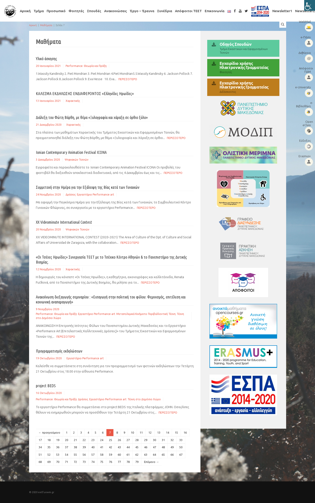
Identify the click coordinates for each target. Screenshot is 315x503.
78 (128, 461)
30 (154, 440)
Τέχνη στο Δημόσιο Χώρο (144, 399)
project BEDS (46, 385)
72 (75, 461)
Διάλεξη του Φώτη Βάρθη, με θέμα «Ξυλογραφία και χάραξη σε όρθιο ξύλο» (92, 117)
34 (40, 447)
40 (92, 447)
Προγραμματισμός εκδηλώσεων (59, 351)
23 (92, 440)
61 (128, 454)
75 (101, 461)
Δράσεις (71, 194)
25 (110, 440)
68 (40, 461)
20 (66, 440)
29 (145, 440)
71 (66, 461)
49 (172, 447)
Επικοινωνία (214, 11)
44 (128, 447)
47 (154, 447)
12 (150, 432)
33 (180, 440)
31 (163, 440)
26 (119, 440)
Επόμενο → (151, 461)
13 (158, 432)
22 (84, 440)
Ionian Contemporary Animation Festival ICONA (71, 152)
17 (40, 440)
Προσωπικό (56, 11)
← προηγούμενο (49, 432)
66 (172, 454)
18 (49, 440)
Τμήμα (39, 11)
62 (136, 454)
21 (75, 440)
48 (163, 447)
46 (145, 447)
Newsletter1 (282, 11)
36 (57, 447)
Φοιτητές (76, 11)
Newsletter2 (305, 11)
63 (145, 454)
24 (101, 440)
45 (136, 447)
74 (92, 461)
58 (101, 454)
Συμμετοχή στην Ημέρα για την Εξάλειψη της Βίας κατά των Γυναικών (87, 187)
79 (136, 461)
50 (180, 447)
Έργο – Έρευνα (142, 11)
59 (110, 454)
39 (84, 447)
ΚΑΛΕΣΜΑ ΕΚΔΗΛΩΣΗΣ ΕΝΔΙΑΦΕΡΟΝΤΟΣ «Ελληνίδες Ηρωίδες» (85, 93)
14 (167, 432)
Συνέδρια (164, 11)
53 (57, 454)
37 (66, 447)
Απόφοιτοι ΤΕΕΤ (188, 11)
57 (92, 454)
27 (128, 440)
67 (180, 454)
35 (49, 447)
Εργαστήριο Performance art (95, 194)
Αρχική (25, 11)
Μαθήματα (46, 25)
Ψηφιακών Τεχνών (76, 159)
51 (40, 454)
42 (110, 447)
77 (119, 461)
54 (66, 454)
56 (84, 454)
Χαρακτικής (73, 100)
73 (84, 461)
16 (185, 432)
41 (101, 447)
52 (49, 454)
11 (141, 432)
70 (57, 461)
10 (132, 432)
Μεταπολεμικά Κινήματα (131, 313)
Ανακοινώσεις (115, 11)
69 (49, 461)
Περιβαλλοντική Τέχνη (162, 313)
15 (176, 432)
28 (136, 440)
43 (119, 447)
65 (163, 454)
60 (119, 454)
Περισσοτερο (127, 79)
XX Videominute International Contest (64, 222)
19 (57, 440)
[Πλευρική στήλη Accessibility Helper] (309, 5)
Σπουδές (94, 11)
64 (154, 454)
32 (172, 440)
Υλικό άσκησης (46, 58)
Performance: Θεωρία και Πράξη (86, 65)
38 (75, 447)
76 (110, 461)
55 (75, 454)
